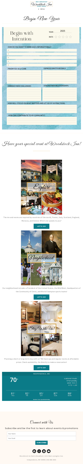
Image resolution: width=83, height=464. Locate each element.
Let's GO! (41, 226)
